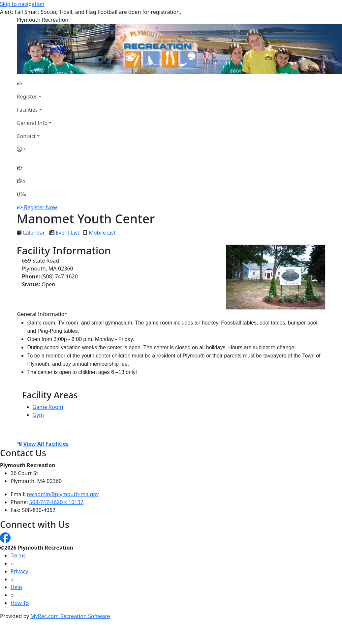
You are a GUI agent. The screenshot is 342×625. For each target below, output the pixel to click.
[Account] (34, 149)
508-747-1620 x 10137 (56, 502)
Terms (18, 555)
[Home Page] (34, 83)
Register (27, 96)
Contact (26, 136)
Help (16, 587)
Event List (67, 232)
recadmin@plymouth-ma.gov (63, 494)
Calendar (34, 232)
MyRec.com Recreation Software (70, 616)
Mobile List (102, 232)
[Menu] (21, 194)
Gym (38, 414)
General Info (32, 123)
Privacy (19, 571)
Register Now (40, 207)
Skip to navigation (22, 4)
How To (20, 603)
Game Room (48, 407)
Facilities (27, 109)
